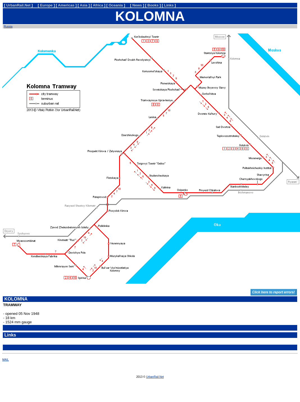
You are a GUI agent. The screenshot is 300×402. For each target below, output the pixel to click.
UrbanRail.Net (155, 376)
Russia (8, 26)
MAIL (5, 359)
